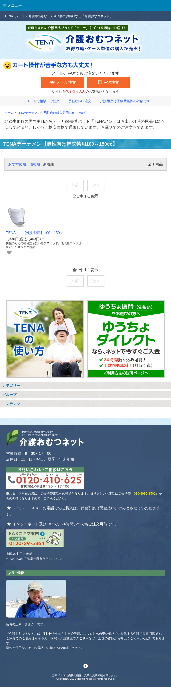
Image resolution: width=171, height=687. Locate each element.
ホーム (9, 112)
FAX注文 (108, 82)
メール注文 (63, 82)
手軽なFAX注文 (77, 101)
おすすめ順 (17, 164)
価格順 (34, 164)
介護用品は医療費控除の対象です (122, 101)
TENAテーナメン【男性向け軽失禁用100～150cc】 (52, 112)
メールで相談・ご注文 (40, 101)
